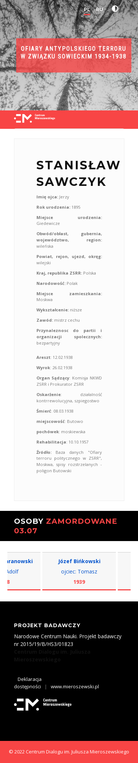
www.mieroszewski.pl (75, 686)
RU (99, 9)
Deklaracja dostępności (28, 683)
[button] (116, 9)
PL (87, 9)
